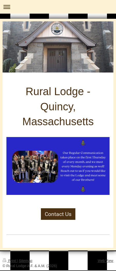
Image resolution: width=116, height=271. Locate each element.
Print (10, 261)
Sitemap (25, 261)
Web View (105, 260)
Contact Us (58, 214)
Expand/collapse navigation (58, 6)
